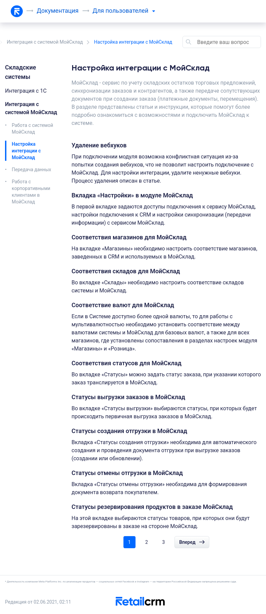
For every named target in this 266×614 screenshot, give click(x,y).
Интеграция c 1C (26, 91)
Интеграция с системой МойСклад (45, 42)
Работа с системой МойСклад (32, 129)
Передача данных (31, 169)
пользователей (130, 10)
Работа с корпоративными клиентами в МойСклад (31, 191)
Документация (58, 10)
